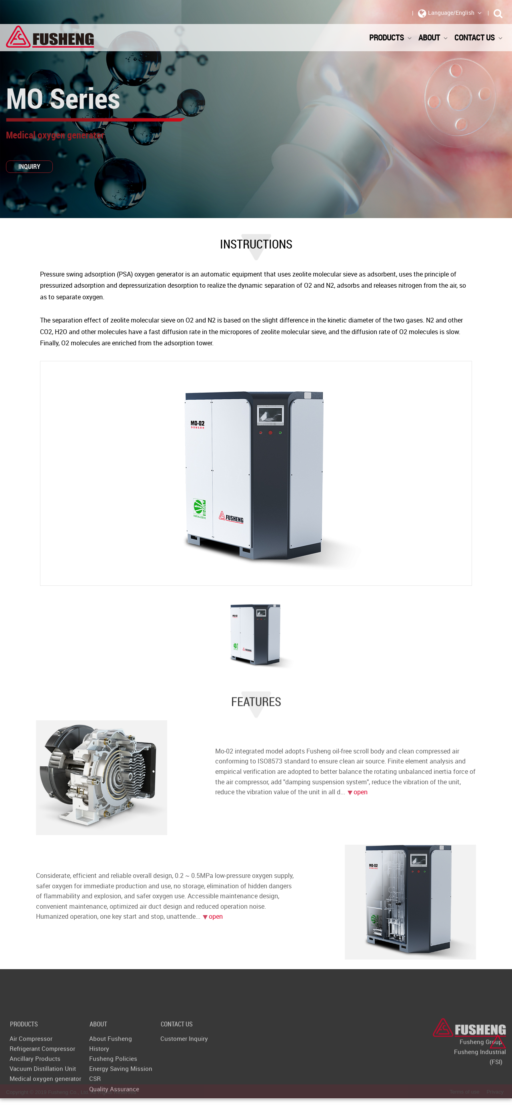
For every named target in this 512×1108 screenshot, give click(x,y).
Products (390, 37)
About (433, 37)
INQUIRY (29, 166)
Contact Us (478, 37)
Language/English (450, 13)
